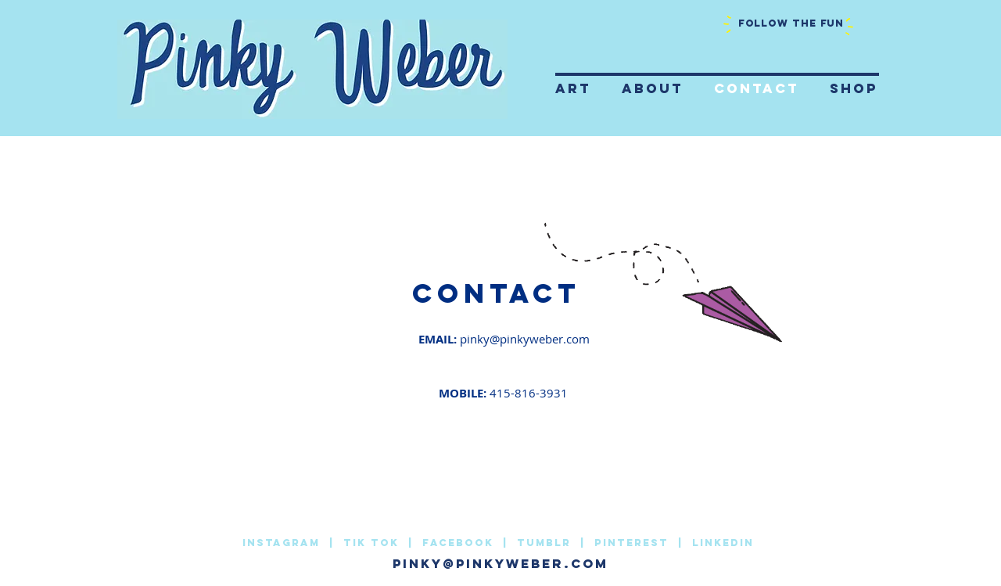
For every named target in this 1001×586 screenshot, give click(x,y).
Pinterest (633, 542)
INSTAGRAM (283, 542)
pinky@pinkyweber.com (525, 339)
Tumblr (544, 542)
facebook (460, 542)
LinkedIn (723, 542)
